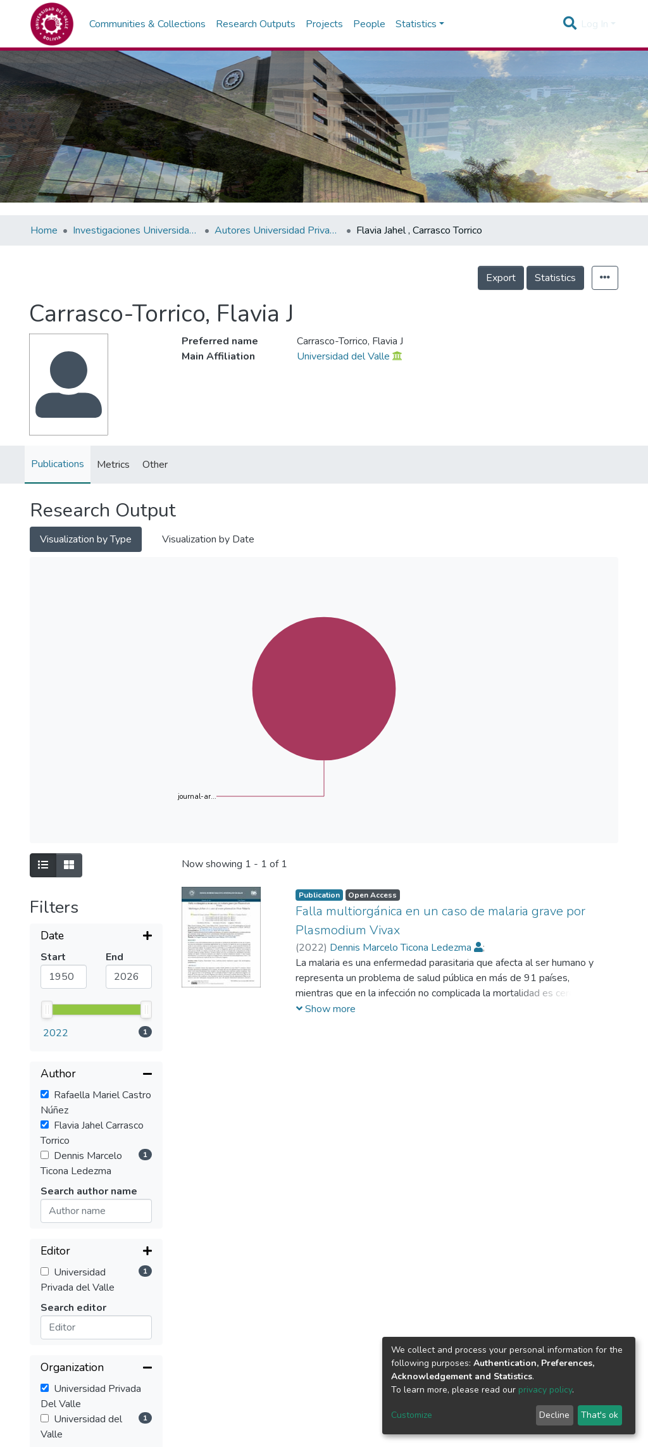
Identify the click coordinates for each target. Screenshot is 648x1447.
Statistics (555, 278)
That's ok (599, 1415)
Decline (554, 1415)
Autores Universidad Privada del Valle (278, 230)
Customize (411, 1415)
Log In (594, 24)
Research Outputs (256, 24)
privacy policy (545, 1390)
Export (501, 278)
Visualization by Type (86, 539)
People (369, 24)
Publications (57, 464)
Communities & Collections (147, 24)
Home (44, 230)
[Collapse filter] (96, 973)
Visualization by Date (208, 539)
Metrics (113, 465)
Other (155, 465)
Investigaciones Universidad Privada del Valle (136, 230)
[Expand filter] (96, 936)
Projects (324, 24)
